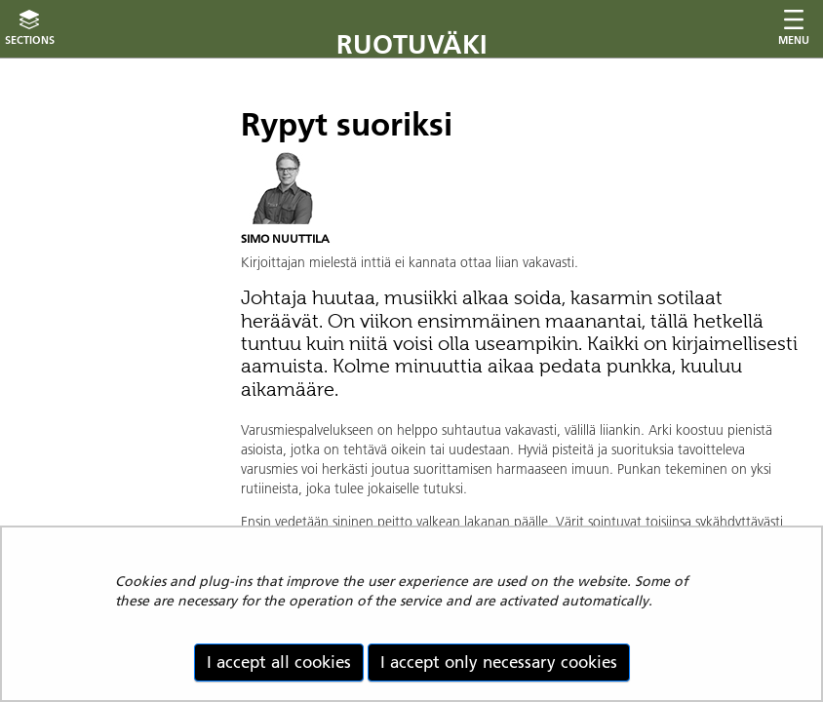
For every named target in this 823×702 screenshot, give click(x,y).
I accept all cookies (279, 662)
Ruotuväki (412, 44)
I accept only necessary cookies (498, 662)
